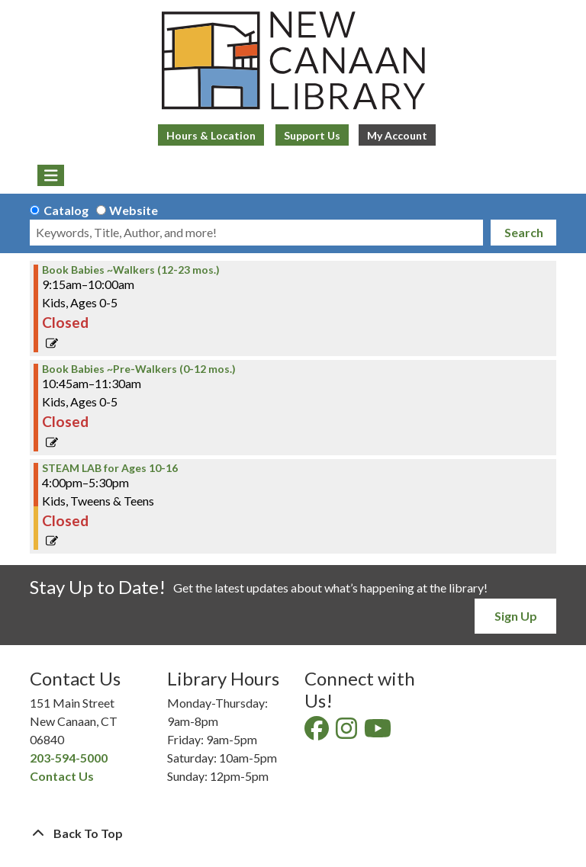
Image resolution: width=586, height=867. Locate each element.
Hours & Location (211, 135)
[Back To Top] (293, 833)
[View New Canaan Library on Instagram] (347, 732)
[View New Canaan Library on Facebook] (317, 732)
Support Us (312, 135)
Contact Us (62, 776)
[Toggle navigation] (50, 175)
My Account (397, 135)
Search (523, 232)
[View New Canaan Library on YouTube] (379, 732)
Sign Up (515, 616)
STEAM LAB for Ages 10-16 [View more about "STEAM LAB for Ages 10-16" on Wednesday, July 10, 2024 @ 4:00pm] (110, 468)
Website (133, 210)
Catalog (66, 210)
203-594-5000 (69, 757)
